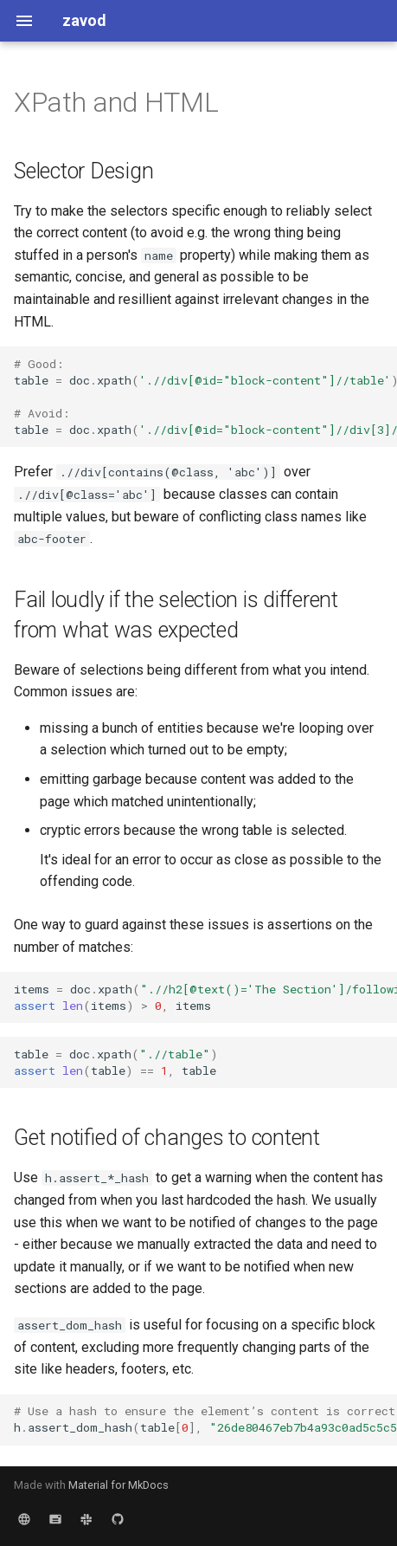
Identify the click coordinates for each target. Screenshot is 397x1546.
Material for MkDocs (118, 1484)
